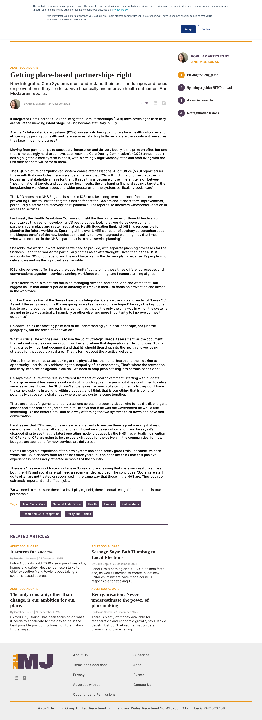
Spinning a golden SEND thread (209, 87)
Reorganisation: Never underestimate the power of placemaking (120, 600)
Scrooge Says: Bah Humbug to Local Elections (123, 554)
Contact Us (142, 685)
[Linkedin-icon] (16, 678)
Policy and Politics (79, 514)
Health (92, 504)
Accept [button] (188, 29)
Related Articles (30, 536)
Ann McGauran (36, 103)
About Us (80, 655)
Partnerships (130, 504)
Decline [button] (206, 29)
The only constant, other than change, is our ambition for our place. (42, 600)
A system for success (31, 551)
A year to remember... (202, 100)
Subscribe (141, 655)
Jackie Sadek (103, 612)
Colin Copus (103, 564)
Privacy (79, 675)
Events (138, 675)
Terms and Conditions (90, 665)
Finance (109, 504)
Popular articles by (210, 56)
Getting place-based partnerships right (71, 75)
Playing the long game (202, 75)
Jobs (137, 665)
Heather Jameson (25, 558)
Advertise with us (87, 685)
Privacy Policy (120, 9)
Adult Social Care (33, 504)
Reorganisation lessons (203, 113)
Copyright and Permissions (94, 694)
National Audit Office (67, 504)
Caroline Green (23, 612)
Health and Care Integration (40, 514)
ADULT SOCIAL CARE (24, 67)
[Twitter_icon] (24, 678)
